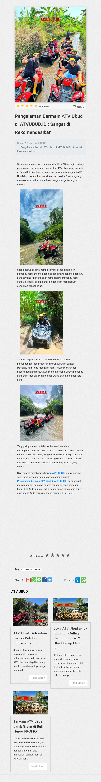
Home (20, 143)
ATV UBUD (40, 143)
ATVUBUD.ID (59, 473)
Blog (29, 143)
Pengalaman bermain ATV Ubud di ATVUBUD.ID (42, 481)
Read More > (38, 677)
